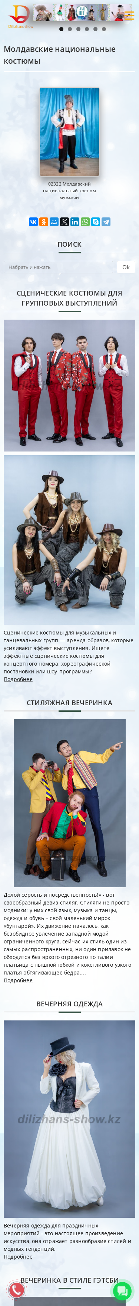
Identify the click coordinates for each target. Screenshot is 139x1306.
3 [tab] (78, 29)
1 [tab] (61, 29)
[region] (82, 12)
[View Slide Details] (82, 12)
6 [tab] (104, 29)
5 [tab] (95, 29)
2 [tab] (70, 29)
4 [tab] (87, 29)
